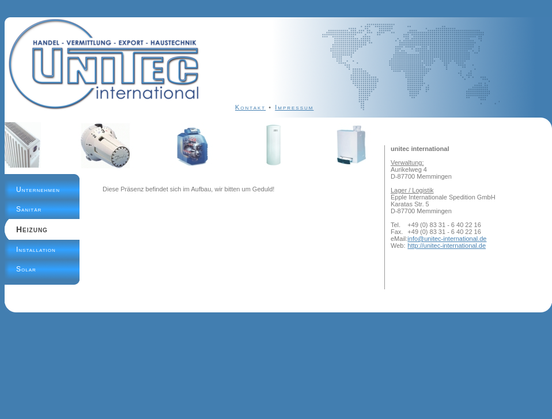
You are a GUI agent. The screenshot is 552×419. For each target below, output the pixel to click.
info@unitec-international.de (446, 238)
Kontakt (250, 107)
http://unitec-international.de (446, 245)
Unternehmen (38, 190)
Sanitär (28, 209)
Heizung (32, 229)
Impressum (294, 107)
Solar (26, 269)
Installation (36, 250)
